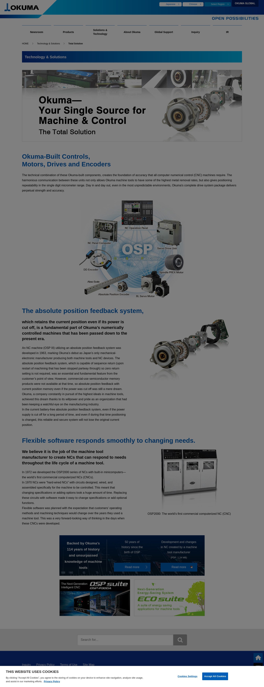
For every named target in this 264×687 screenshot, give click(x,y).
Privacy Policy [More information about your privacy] (52, 682)
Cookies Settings (187, 677)
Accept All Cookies (215, 677)
